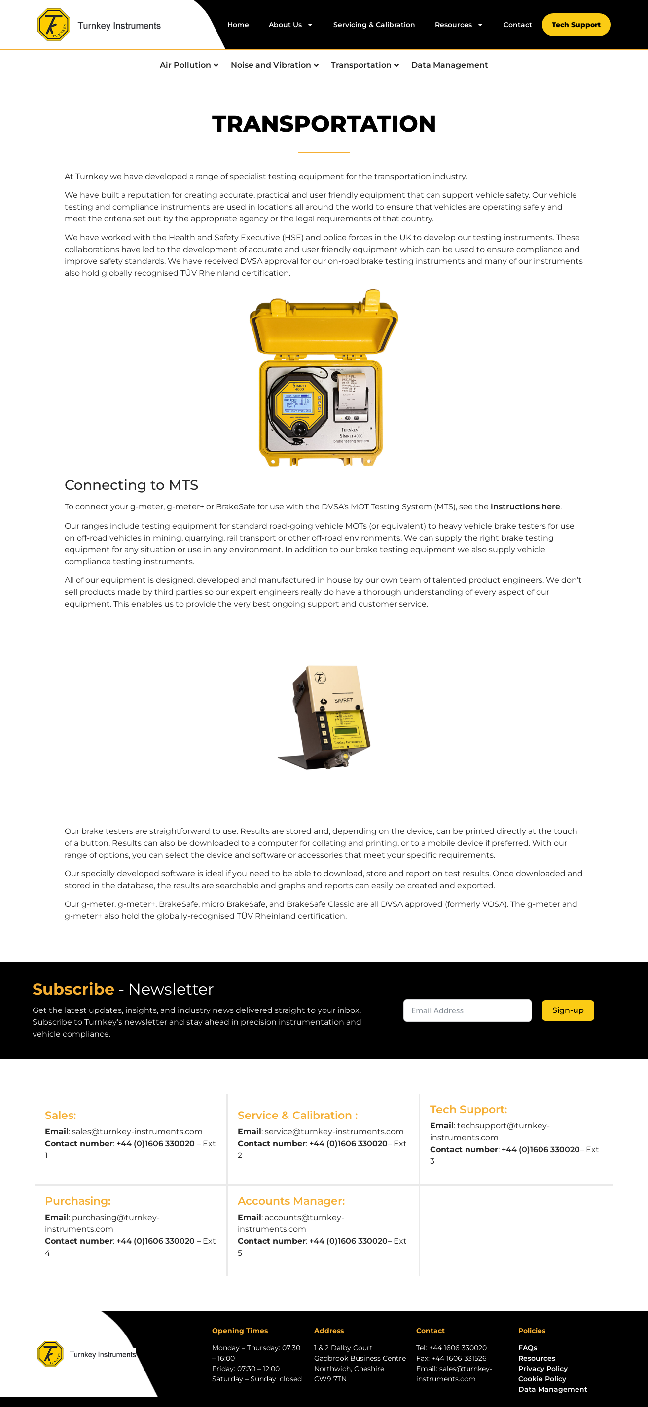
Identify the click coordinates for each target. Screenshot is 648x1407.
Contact (518, 24)
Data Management (449, 65)
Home (238, 24)
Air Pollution (189, 65)
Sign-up (568, 1010)
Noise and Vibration (275, 65)
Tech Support (576, 24)
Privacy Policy (543, 1368)
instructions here (525, 506)
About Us (291, 24)
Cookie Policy (542, 1378)
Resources (459, 24)
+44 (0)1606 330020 (155, 1143)
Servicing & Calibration (374, 24)
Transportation (365, 65)
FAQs (527, 1347)
